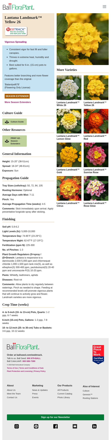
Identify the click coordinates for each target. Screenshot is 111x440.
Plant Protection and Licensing (19, 371)
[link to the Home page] (18, 6)
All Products (63, 390)
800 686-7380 (28, 361)
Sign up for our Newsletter (55, 417)
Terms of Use (12, 368)
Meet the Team (14, 394)
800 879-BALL (34, 358)
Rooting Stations (90, 398)
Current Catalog (65, 394)
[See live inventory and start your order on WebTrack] (16, 31)
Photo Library (64, 397)
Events (35, 397)
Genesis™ (87, 395)
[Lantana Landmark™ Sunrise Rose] (96, 158)
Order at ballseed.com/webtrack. (24, 355)
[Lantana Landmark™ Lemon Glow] (69, 124)
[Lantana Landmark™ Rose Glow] (96, 191)
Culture (86, 391)
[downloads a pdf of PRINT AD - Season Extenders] (14, 141)
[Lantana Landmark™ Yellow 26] (96, 91)
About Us (11, 390)
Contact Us (12, 397)
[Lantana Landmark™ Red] (96, 124)
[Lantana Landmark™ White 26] (69, 91)
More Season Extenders (18, 102)
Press (35, 394)
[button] (105, 6)
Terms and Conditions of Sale (31, 368)
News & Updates (40, 390)
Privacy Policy (40, 371)
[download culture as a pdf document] (14, 122)
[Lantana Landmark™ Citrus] (69, 191)
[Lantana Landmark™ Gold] (69, 158)
